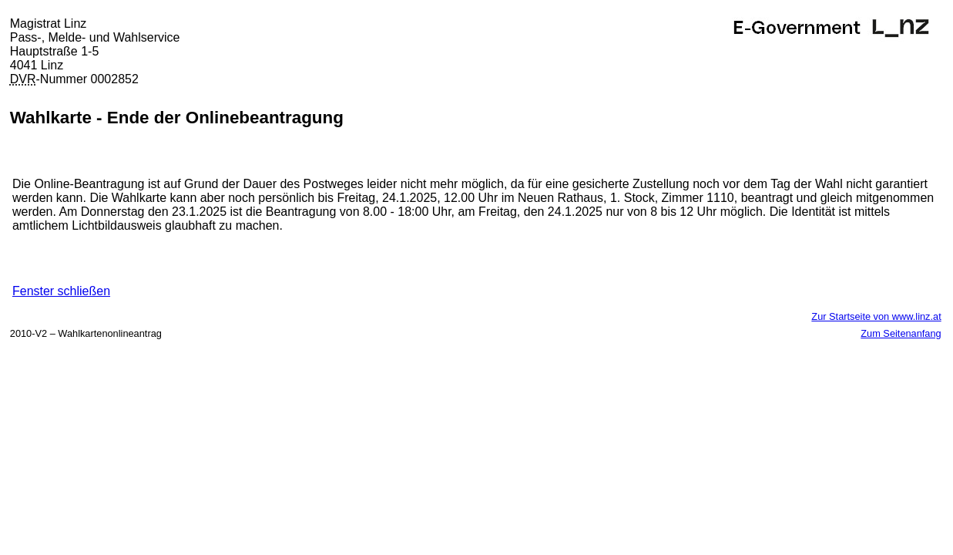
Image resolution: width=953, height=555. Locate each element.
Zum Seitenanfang (901, 333)
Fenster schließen (61, 291)
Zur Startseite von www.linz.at (876, 316)
